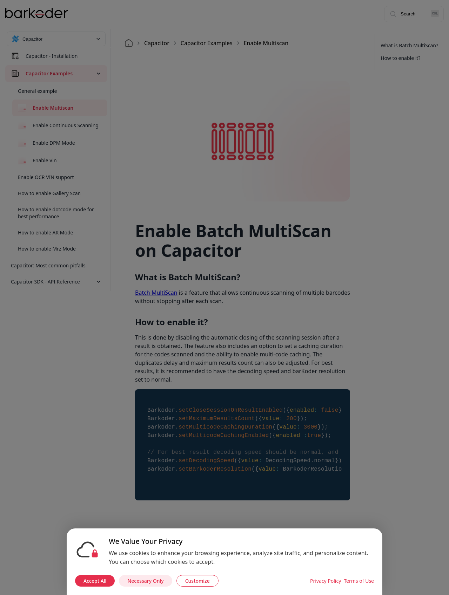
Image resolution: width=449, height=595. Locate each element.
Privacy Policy (325, 580)
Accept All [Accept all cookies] (94, 580)
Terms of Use (359, 580)
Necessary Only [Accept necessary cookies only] (145, 580)
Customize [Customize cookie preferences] (197, 580)
